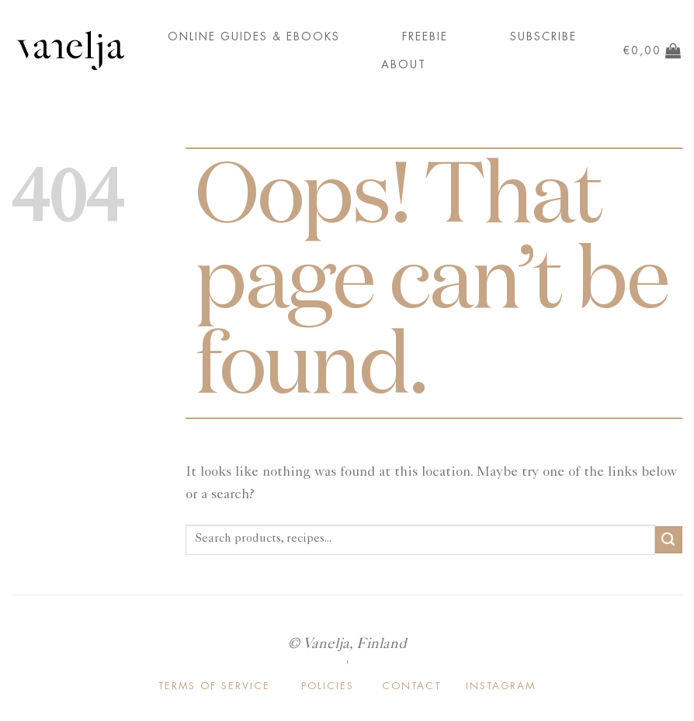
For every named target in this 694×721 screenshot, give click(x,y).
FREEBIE (425, 36)
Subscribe (543, 36)
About (403, 64)
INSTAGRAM (501, 686)
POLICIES (327, 686)
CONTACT (411, 686)
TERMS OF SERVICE (214, 686)
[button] (652, 50)
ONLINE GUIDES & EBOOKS (254, 36)
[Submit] (668, 540)
